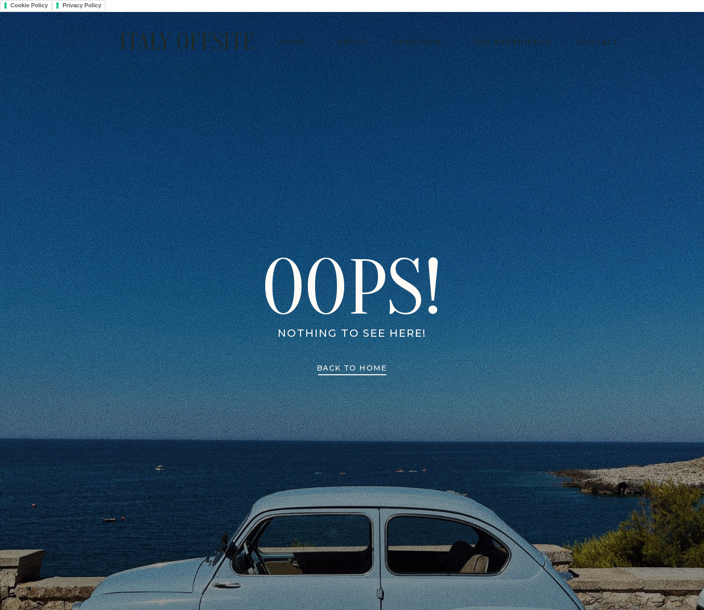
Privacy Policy (81, 5)
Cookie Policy (29, 5)
